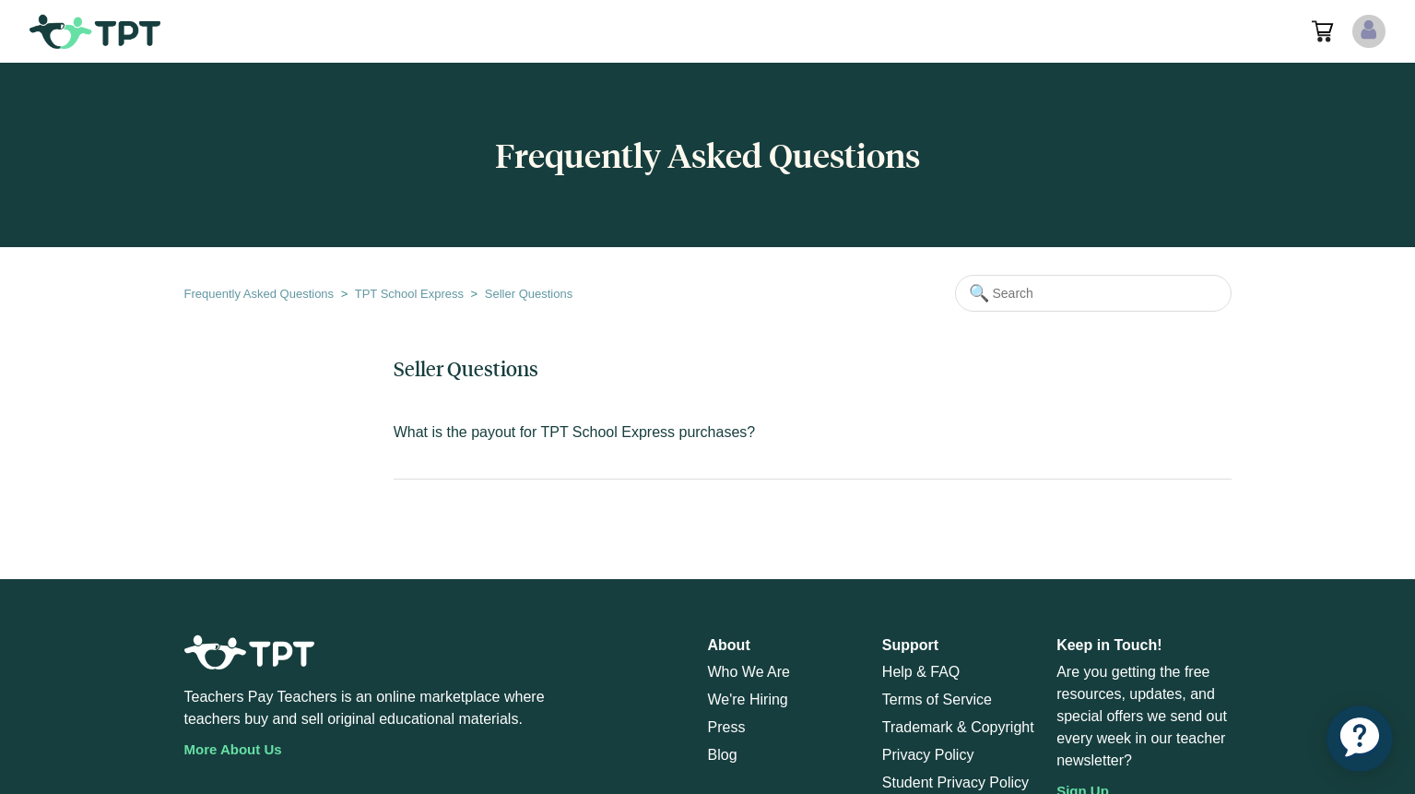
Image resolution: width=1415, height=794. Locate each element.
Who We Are (749, 672)
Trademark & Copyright (958, 727)
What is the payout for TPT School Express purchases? (575, 432)
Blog (722, 755)
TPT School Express (409, 294)
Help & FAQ (921, 672)
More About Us (233, 749)
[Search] (1093, 293)
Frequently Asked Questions (259, 294)
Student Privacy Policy (955, 782)
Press (727, 727)
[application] (1359, 738)
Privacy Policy (928, 755)
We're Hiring (748, 699)
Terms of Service (937, 699)
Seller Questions (528, 294)
